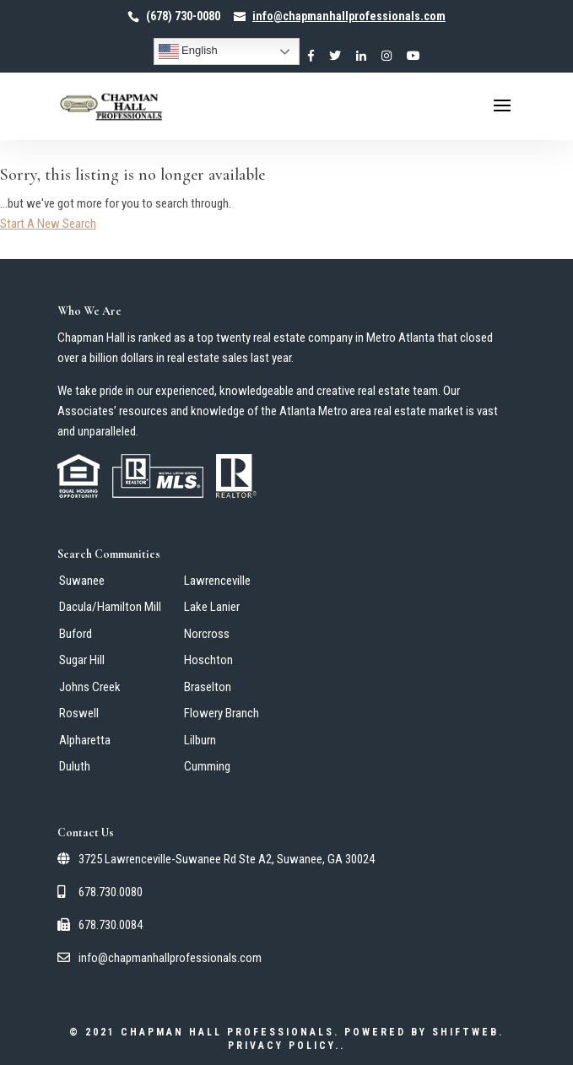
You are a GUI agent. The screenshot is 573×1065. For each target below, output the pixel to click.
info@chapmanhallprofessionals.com (159, 957)
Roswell (79, 713)
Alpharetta (85, 740)
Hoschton (208, 660)
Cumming (207, 766)
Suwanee (82, 580)
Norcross (207, 633)
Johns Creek (90, 687)
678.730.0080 (100, 892)
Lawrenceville (217, 580)
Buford (75, 633)
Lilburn (200, 740)
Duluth (74, 766)
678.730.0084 (100, 925)
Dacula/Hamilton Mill (110, 606)
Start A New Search (48, 223)
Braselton (207, 687)
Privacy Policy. (284, 1045)
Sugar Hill (82, 660)
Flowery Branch (221, 713)
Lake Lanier (212, 606)
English (188, 51)
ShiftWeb (465, 1032)
